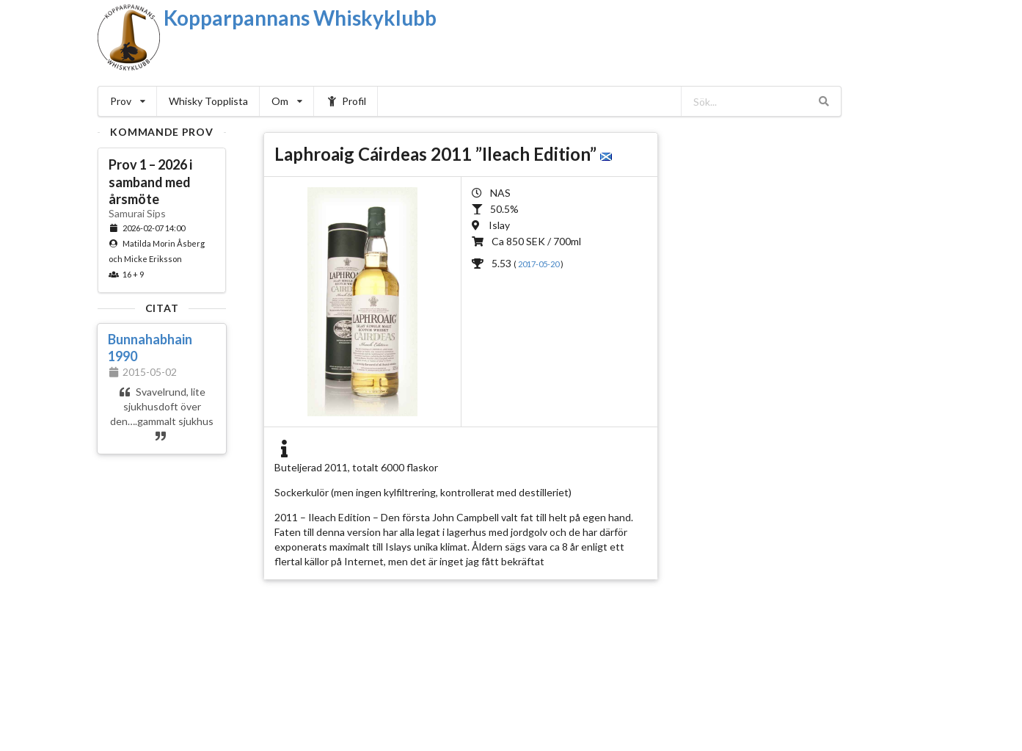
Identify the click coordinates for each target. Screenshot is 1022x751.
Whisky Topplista (208, 101)
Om (286, 101)
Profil (346, 101)
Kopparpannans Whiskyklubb (300, 17)
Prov (127, 101)
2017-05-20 (539, 264)
